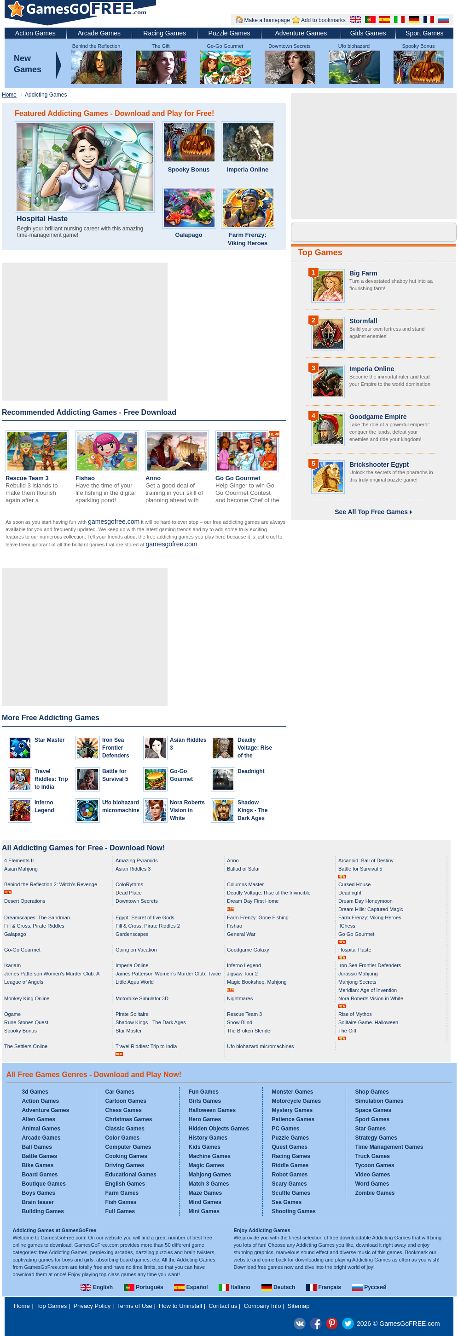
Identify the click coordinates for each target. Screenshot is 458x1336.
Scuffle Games (291, 1193)
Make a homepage (267, 20)
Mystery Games (292, 1110)
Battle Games (40, 1156)
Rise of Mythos (355, 1014)
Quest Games (289, 1147)
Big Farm (363, 273)
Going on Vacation (136, 949)
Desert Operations (24, 901)
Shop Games (372, 1092)
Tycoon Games (374, 1165)
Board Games (40, 1174)
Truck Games (372, 1156)
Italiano (234, 1287)
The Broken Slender (249, 1030)
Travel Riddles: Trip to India (51, 779)
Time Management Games (389, 1147)
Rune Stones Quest (26, 1022)
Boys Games (39, 1193)
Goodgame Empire (377, 416)
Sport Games (424, 33)
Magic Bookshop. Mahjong (257, 982)
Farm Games (122, 1193)
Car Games (119, 1092)
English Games (125, 1184)
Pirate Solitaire (132, 1014)
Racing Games (164, 33)
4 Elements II (19, 860)
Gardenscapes (132, 934)
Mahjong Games (210, 1174)
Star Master (49, 740)
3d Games (35, 1092)
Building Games (43, 1211)
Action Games (35, 33)
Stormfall (363, 321)
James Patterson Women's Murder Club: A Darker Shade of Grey (51, 974)
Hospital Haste (42, 219)
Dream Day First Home (252, 901)
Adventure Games (301, 33)
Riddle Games (290, 1165)
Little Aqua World (135, 982)
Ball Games (37, 1147)
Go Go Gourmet (238, 478)
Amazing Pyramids (137, 860)
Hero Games (205, 1119)
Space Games (373, 1110)
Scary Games (289, 1184)
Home (9, 95)
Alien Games (39, 1119)
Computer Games (128, 1147)
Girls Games (368, 33)
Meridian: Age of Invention (367, 990)
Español (191, 1287)
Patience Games (293, 1119)
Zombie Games (375, 1193)
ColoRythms (129, 884)
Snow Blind (239, 1022)
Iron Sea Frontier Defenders (115, 748)
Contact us (223, 1305)
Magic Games (206, 1165)
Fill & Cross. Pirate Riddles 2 (148, 926)
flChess (346, 926)
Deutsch (278, 1287)
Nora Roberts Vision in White (187, 810)
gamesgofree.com (113, 521)
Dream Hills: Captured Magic (370, 909)
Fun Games (204, 1092)
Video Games (372, 1174)
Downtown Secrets (289, 46)
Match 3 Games (209, 1184)
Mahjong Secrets (357, 982)
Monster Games (292, 1092)
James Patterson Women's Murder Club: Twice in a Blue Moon (168, 974)
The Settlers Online (25, 1046)
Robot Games (290, 1174)
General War (241, 934)
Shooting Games (294, 1211)
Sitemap (299, 1305)
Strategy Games (376, 1138)
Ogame (12, 1014)
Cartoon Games (125, 1101)
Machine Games (210, 1156)
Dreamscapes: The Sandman (37, 917)
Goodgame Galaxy (248, 949)
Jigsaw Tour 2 (242, 973)
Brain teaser (38, 1202)
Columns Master (245, 884)
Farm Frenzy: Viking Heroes (247, 239)
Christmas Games (128, 1119)
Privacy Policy (91, 1305)
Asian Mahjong (21, 869)
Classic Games (125, 1128)
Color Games (122, 1138)
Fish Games (121, 1202)
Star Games (370, 1128)
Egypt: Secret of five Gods (145, 917)
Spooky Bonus (418, 46)
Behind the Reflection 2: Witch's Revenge (50, 884)
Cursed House (354, 884)
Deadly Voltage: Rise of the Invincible (269, 892)
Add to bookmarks (323, 20)
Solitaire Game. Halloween (368, 1022)
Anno (153, 478)
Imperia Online (247, 169)
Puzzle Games (229, 33)
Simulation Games (379, 1101)
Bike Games (38, 1165)
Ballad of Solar (243, 869)
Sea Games (287, 1202)
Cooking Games (126, 1156)
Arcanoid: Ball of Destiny (366, 860)
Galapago (188, 234)
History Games (208, 1138)
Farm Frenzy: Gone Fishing (258, 917)
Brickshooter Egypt (379, 464)
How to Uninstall (180, 1305)
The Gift (160, 46)
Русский (369, 1287)
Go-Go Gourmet (225, 46)
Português (143, 1287)
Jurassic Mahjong (358, 973)
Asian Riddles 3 (133, 869)
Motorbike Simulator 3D (142, 998)
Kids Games (204, 1147)
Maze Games (205, 1193)
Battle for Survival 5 (360, 869)
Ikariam (12, 965)
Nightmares (240, 998)
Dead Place (129, 892)
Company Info (262, 1305)
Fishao (85, 478)
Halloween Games (212, 1110)
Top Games (320, 252)
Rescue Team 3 (27, 478)
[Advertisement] (84, 331)
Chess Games (123, 1110)
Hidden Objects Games (219, 1128)
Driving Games (125, 1165)
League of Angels (23, 982)
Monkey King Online (26, 998)
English (97, 1287)
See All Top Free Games (373, 512)
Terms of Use (134, 1305)
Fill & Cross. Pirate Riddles (34, 926)
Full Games (120, 1211)
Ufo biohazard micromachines (260, 1046)
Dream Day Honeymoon (365, 901)
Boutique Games (44, 1184)
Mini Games (204, 1211)
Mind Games (205, 1202)
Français (323, 1287)
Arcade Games (99, 33)
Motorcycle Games (296, 1101)
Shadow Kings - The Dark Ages (252, 810)
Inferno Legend (244, 965)
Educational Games (131, 1174)
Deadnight (251, 771)
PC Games (286, 1128)
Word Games (372, 1184)
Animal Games (41, 1128)
